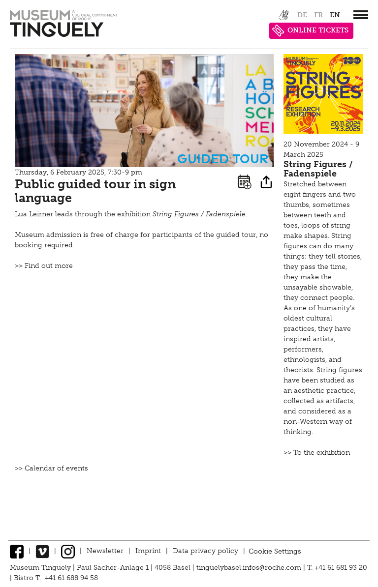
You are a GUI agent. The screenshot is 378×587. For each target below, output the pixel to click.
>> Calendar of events (51, 468)
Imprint (148, 551)
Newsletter (105, 551)
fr (318, 15)
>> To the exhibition (317, 452)
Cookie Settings (275, 551)
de (302, 15)
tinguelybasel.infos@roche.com (249, 567)
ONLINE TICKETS (310, 31)
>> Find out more (44, 266)
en (335, 15)
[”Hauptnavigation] (360, 15)
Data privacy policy (205, 551)
